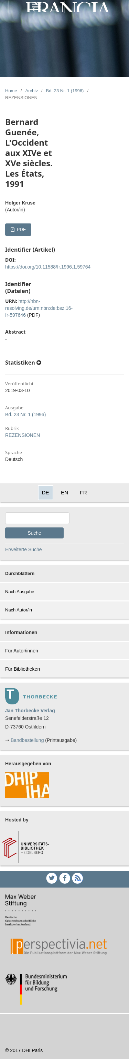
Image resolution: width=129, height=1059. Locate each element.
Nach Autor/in (18, 609)
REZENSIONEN (22, 435)
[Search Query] (37, 518)
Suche (34, 533)
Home (11, 90)
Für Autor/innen (21, 650)
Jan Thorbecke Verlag (30, 710)
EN (64, 492)
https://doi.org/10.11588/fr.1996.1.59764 (47, 267)
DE (45, 492)
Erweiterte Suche (23, 549)
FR (83, 492)
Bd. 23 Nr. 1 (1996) (65, 90)
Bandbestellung (27, 740)
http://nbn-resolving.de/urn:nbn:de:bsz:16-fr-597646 (39, 308)
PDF (20, 229)
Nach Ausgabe (19, 591)
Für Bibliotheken (22, 669)
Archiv (31, 90)
